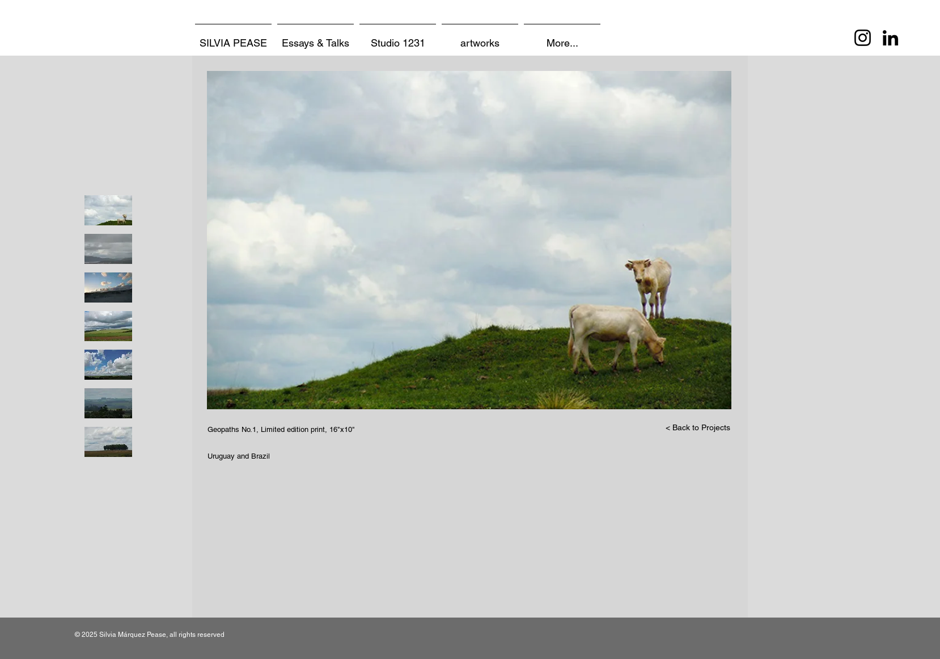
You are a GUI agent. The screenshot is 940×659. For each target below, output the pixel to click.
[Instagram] (863, 38)
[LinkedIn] (890, 38)
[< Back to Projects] (698, 428)
